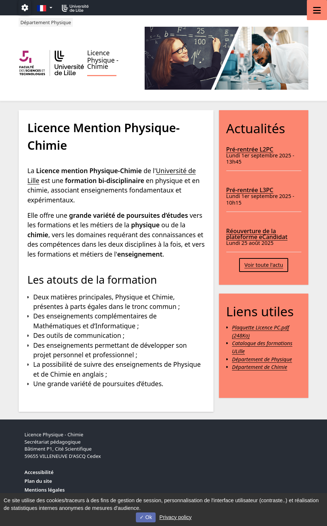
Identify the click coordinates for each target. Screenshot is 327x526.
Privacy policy (175, 517)
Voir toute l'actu (263, 264)
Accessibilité (39, 472)
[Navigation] (317, 10)
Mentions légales (45, 489)
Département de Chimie (259, 366)
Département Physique (46, 22)
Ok (146, 517)
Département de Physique (262, 359)
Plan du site (38, 481)
